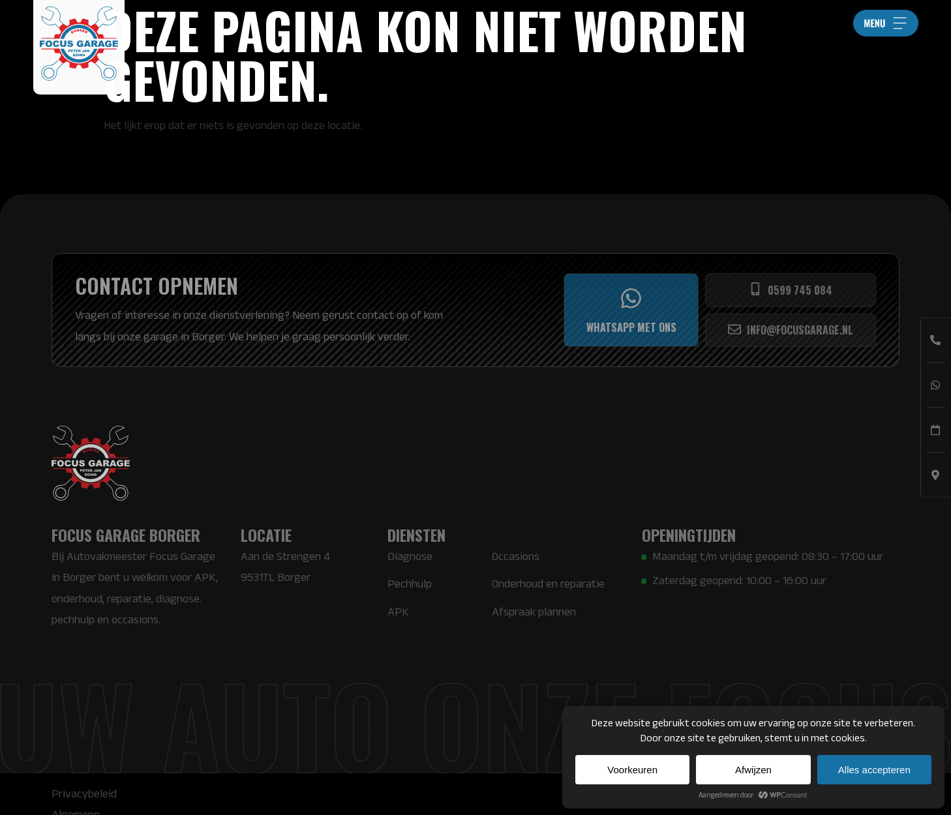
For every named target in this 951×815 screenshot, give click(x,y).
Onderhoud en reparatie (548, 583)
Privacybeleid (84, 793)
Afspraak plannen (534, 611)
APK (398, 611)
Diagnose (409, 556)
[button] (885, 23)
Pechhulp (409, 583)
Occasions (515, 556)
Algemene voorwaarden (187, 793)
